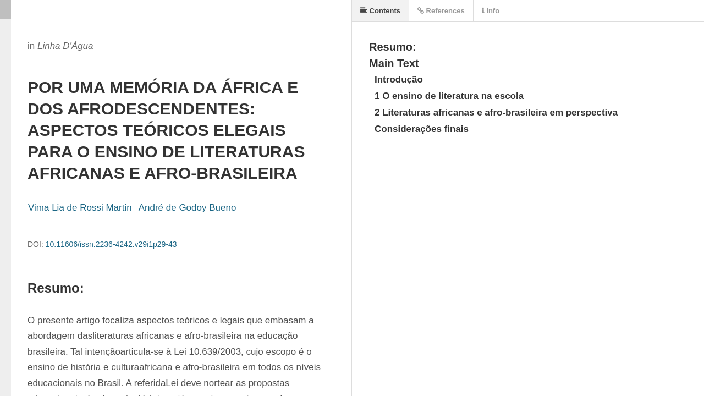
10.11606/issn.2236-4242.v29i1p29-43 (111, 244)
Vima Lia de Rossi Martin (80, 207)
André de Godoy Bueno (188, 207)
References (441, 11)
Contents (380, 11)
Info (490, 11)
